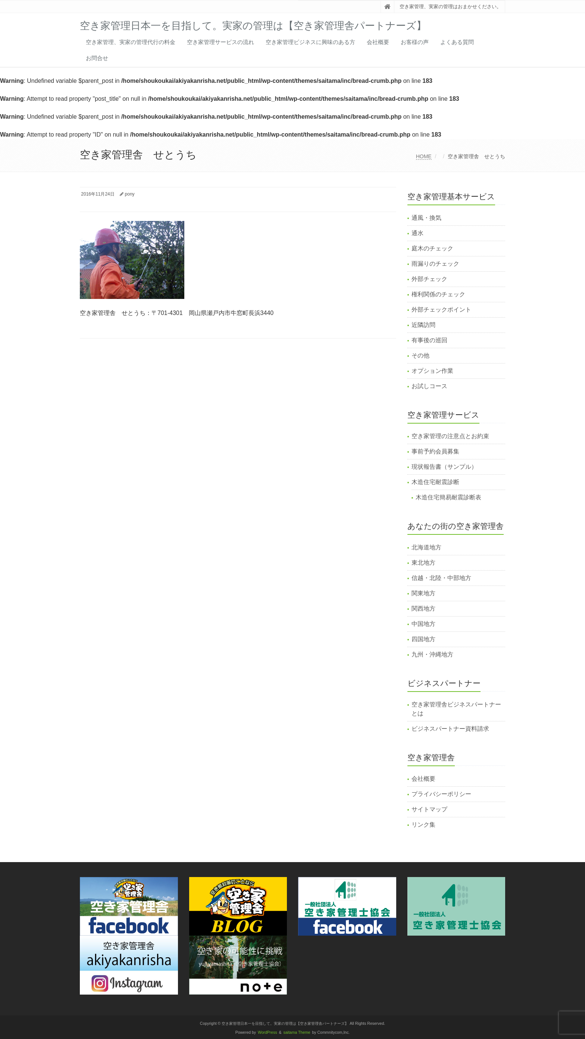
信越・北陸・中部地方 (441, 578)
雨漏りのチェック (435, 263)
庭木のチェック (432, 248)
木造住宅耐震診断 (435, 482)
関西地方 (423, 608)
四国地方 (423, 639)
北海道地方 (426, 547)
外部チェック (429, 279)
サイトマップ (429, 809)
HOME (424, 156)
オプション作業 (432, 371)
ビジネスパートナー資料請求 (450, 729)
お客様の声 (415, 42)
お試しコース (429, 386)
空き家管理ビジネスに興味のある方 (310, 42)
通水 (417, 233)
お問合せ (97, 58)
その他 (420, 355)
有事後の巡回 (429, 340)
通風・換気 (426, 218)
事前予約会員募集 (435, 451)
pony (130, 194)
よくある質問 (457, 42)
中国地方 (423, 624)
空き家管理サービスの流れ (220, 42)
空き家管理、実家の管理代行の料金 (130, 42)
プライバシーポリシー (441, 794)
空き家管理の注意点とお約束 (450, 436)
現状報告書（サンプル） (444, 467)
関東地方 (423, 593)
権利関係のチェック (438, 294)
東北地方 (423, 562)
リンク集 (423, 824)
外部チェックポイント (441, 309)
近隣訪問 (423, 325)
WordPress (267, 1032)
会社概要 (378, 42)
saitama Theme (297, 1032)
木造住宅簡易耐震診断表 (448, 497)
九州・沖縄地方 (432, 654)
